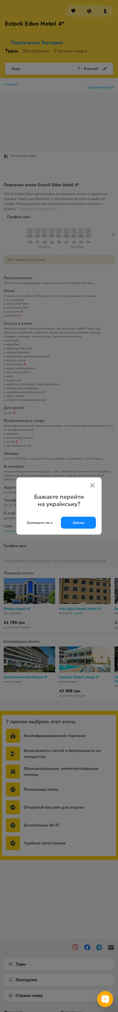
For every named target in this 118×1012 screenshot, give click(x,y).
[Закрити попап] (92, 486)
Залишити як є (40, 522)
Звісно (78, 522)
